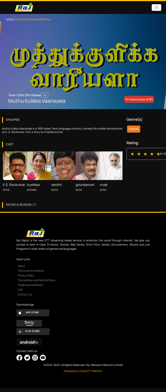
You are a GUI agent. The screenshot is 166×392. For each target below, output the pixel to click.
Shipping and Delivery (31, 285)
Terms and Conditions (31, 270)
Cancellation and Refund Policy (36, 280)
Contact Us (25, 294)
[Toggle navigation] (156, 7)
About (21, 266)
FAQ (20, 289)
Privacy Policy (26, 275)
